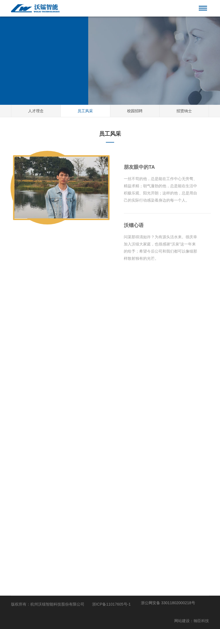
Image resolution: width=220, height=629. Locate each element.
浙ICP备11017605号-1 (111, 604)
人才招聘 (45, 62)
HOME (26, 62)
